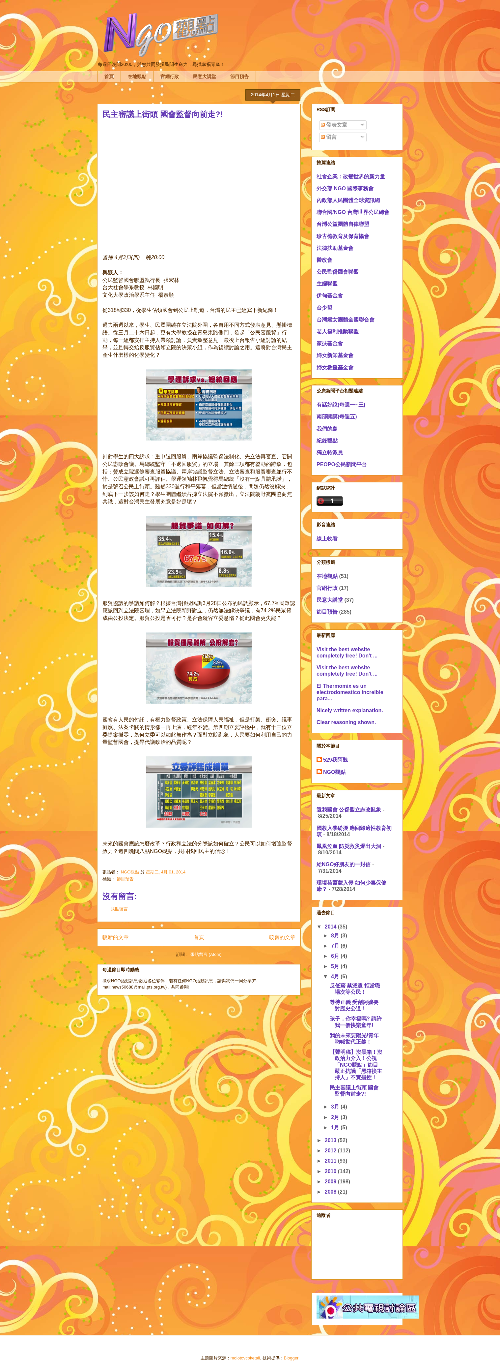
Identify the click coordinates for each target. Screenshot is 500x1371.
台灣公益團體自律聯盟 (343, 224)
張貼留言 (119, 908)
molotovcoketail (245, 1358)
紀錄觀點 (327, 440)
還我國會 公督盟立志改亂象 (349, 809)
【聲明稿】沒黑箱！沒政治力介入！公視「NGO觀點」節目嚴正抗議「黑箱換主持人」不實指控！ (356, 1064)
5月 (336, 966)
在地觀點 (137, 76)
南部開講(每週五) (337, 416)
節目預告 (239, 76)
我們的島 (327, 429)
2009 (331, 1181)
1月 (336, 1127)
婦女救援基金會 (335, 367)
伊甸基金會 (330, 295)
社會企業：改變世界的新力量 (351, 176)
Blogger (291, 1358)
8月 (336, 935)
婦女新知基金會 (335, 355)
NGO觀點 (334, 772)
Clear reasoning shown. (346, 722)
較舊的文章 (282, 937)
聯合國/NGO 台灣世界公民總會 (353, 212)
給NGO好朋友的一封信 (344, 864)
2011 (331, 1161)
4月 (336, 976)
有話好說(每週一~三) (341, 405)
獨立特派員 (330, 452)
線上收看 (327, 538)
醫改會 (324, 260)
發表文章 (334, 125)
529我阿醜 (335, 760)
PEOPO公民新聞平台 (342, 464)
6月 (336, 956)
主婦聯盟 (327, 284)
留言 (329, 137)
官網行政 (169, 76)
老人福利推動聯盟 (338, 331)
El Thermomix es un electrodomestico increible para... (350, 692)
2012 (331, 1150)
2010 (331, 1171)
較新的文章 (115, 937)
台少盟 (324, 308)
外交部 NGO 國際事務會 (345, 188)
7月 (336, 946)
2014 (331, 926)
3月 (336, 1107)
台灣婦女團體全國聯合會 (346, 319)
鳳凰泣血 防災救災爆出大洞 (349, 846)
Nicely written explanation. (350, 710)
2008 (331, 1192)
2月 (336, 1117)
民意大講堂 (204, 76)
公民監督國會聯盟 (338, 272)
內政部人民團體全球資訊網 (348, 200)
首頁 (109, 76)
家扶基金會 (330, 343)
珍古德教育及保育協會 (343, 236)
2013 (331, 1140)
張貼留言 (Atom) (206, 954)
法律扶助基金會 (335, 248)
